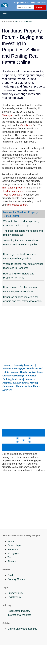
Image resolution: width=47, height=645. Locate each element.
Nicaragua (7, 115)
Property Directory (12, 194)
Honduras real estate (14, 191)
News (11, 541)
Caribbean (26, 125)
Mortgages (13, 553)
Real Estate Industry (19, 610)
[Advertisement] (23, 334)
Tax (9, 557)
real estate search (17, 204)
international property (13, 187)
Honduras (28, 21)
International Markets (19, 615)
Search (40, 7)
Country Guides (16, 579)
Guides (11, 575)
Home (17, 21)
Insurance (13, 549)
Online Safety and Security (22, 628)
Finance (12, 561)
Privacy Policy (15, 593)
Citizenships (14, 545)
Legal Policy (14, 597)
